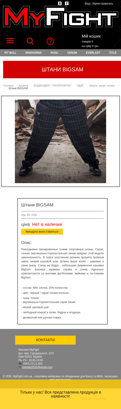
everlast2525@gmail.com (37, 367)
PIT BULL (10, 52)
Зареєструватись (102, 3)
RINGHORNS (33, 52)
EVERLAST (93, 52)
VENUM (72, 52)
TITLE (113, 52)
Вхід (87, 3)
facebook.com (67, 3)
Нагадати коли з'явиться (42, 231)
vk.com (60, 3)
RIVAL (54, 52)
